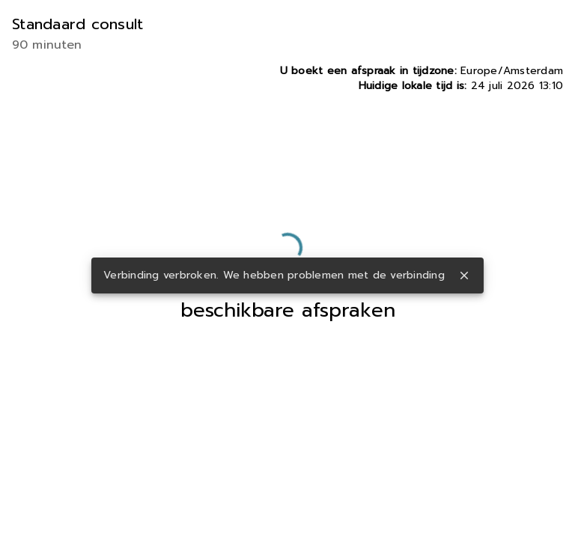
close (464, 275)
